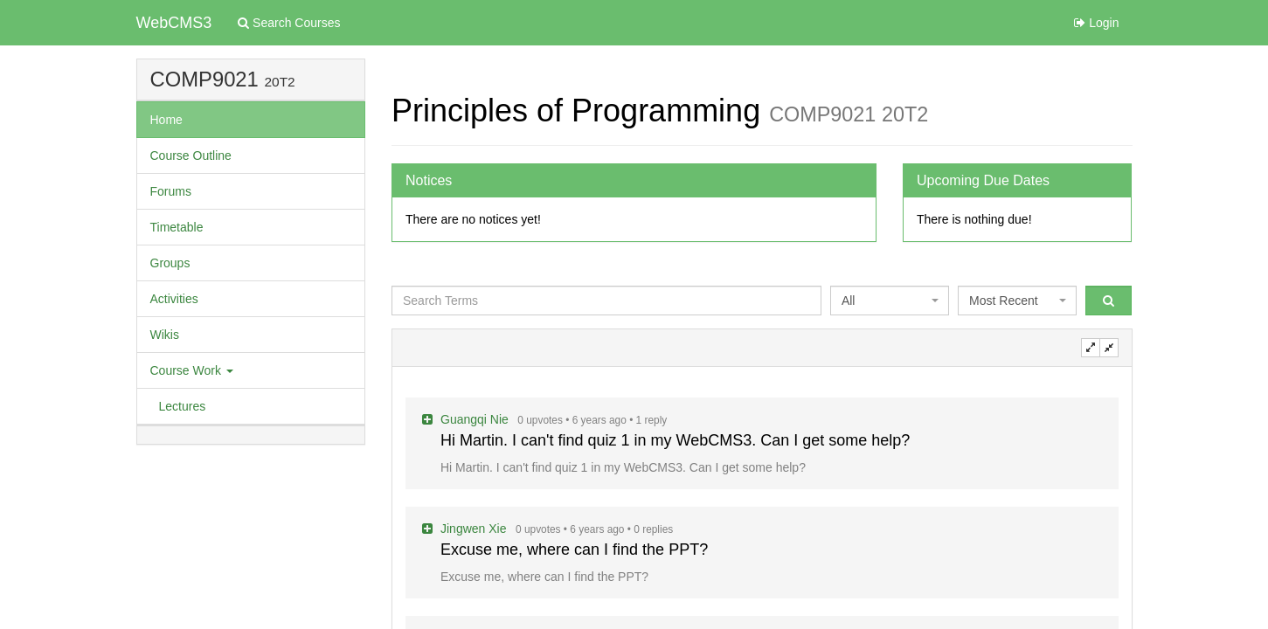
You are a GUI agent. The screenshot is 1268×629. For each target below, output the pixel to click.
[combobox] (889, 300)
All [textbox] (849, 301)
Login (1096, 23)
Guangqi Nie (476, 419)
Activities (174, 299)
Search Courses (289, 23)
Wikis (164, 335)
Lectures (182, 406)
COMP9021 (204, 79)
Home (166, 120)
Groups (170, 263)
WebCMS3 (174, 22)
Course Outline (191, 155)
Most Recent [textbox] (1003, 301)
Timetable (177, 227)
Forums (170, 191)
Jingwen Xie (474, 529)
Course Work (191, 370)
